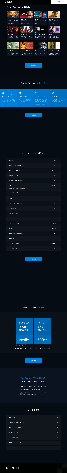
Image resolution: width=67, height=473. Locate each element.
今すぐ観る (58, 1)
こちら (22, 188)
